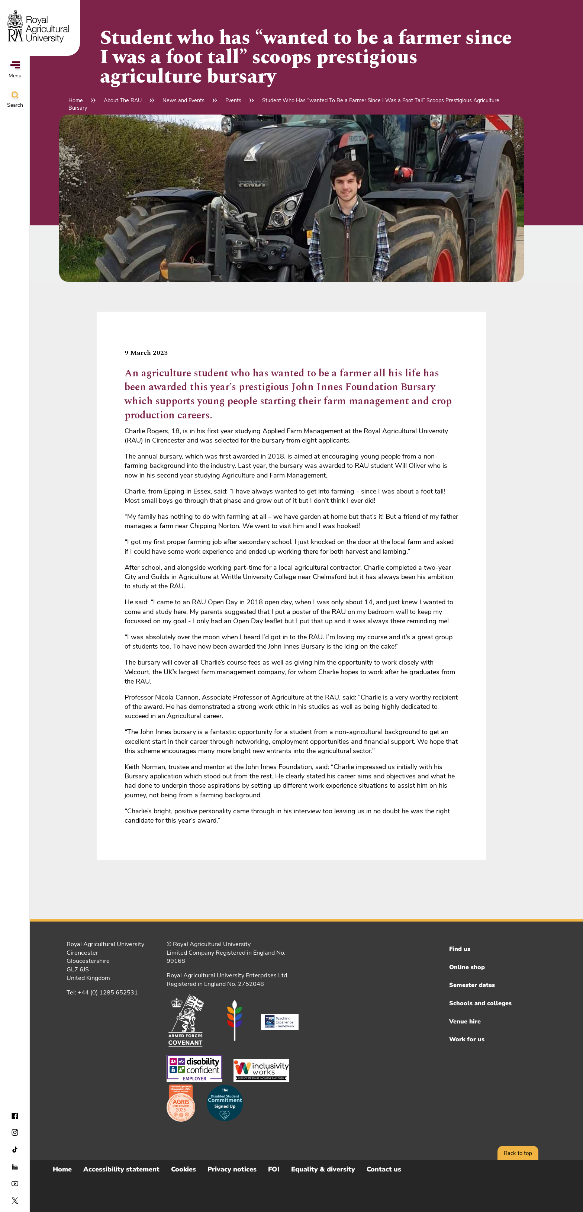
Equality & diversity (323, 1169)
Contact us (384, 1169)
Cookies (183, 1169)
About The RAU (123, 100)
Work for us (466, 1039)
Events (233, 100)
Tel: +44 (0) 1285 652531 (102, 992)
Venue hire (465, 1021)
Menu (15, 70)
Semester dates (472, 985)
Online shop (467, 967)
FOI (274, 1169)
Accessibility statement (121, 1169)
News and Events (183, 100)
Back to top (518, 1153)
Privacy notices (232, 1169)
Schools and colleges (480, 1003)
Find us (459, 949)
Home (75, 100)
